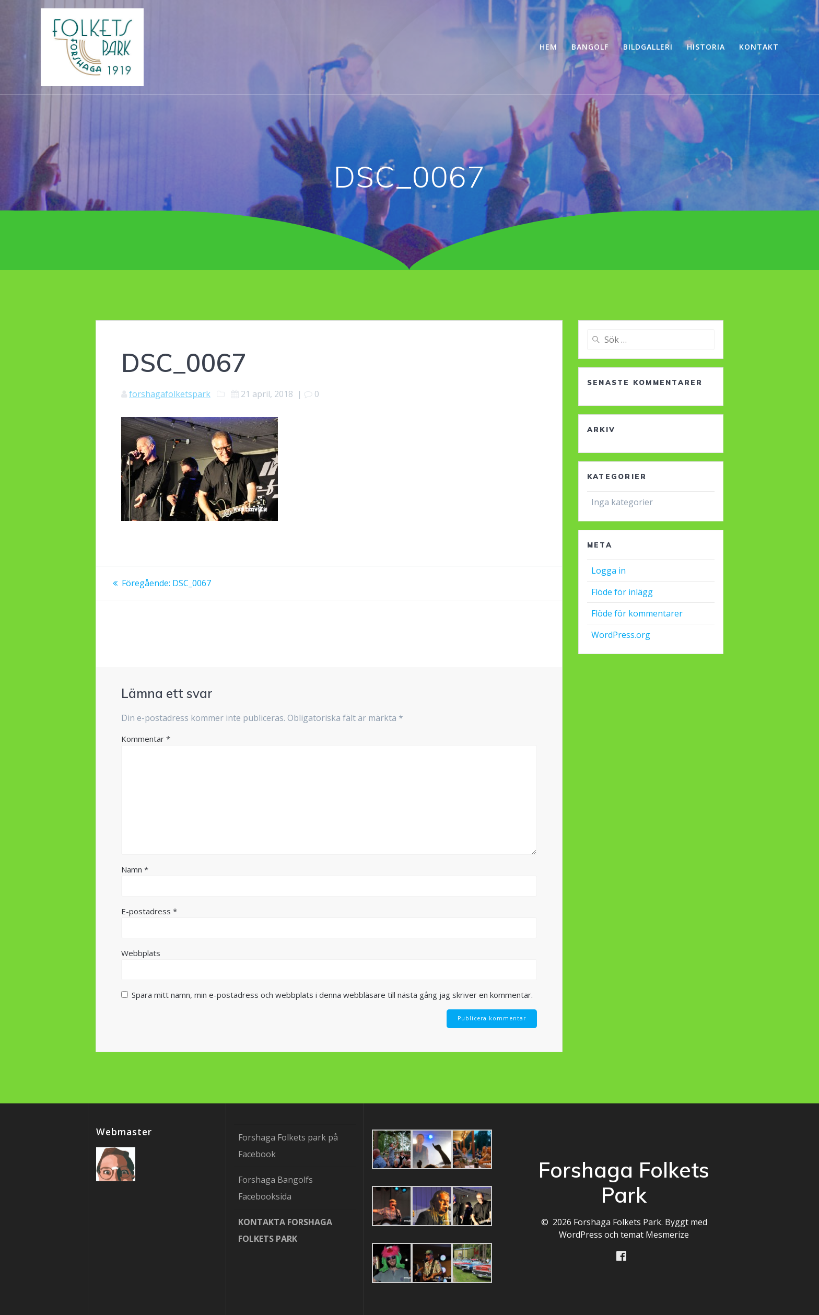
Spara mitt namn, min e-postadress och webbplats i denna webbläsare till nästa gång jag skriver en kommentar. (332, 995)
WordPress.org (620, 635)
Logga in (608, 570)
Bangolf (590, 47)
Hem (548, 47)
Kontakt (759, 47)
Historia (706, 47)
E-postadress (149, 911)
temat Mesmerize (655, 1234)
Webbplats (140, 953)
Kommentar (145, 739)
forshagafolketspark (169, 394)
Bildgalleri (648, 47)
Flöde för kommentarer (637, 613)
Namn (134, 869)
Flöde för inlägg (622, 592)
